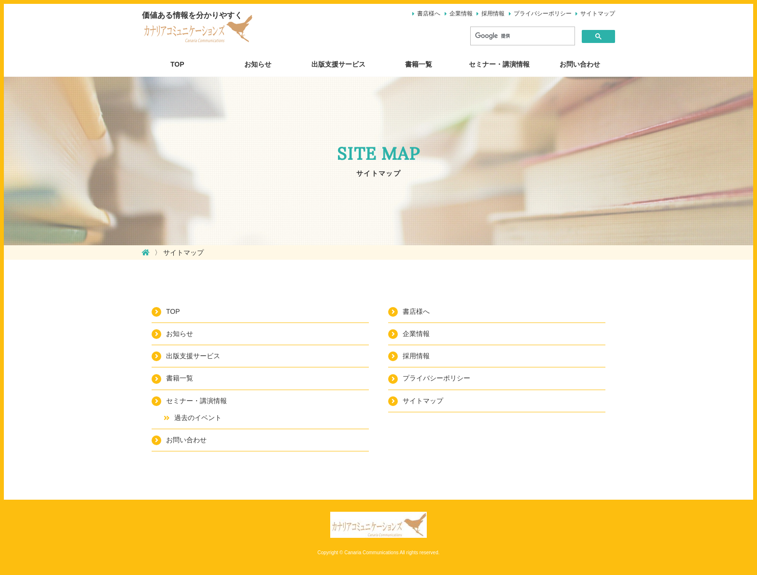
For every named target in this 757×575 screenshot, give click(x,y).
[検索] (521, 36)
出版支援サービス (338, 64)
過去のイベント (198, 417)
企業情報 (461, 13)
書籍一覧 (418, 64)
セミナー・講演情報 (499, 64)
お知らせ (257, 64)
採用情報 (493, 13)
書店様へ (428, 13)
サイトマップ (597, 13)
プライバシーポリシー (543, 13)
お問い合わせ (580, 64)
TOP (177, 64)
